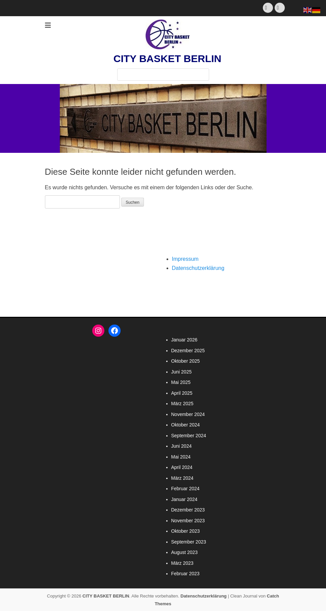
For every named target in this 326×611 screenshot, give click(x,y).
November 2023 (188, 520)
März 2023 (182, 563)
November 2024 (188, 414)
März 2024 (182, 478)
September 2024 (188, 435)
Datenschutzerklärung (198, 268)
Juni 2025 (181, 371)
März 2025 (182, 403)
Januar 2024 (184, 499)
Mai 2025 (181, 382)
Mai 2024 (181, 457)
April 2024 (182, 467)
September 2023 (188, 542)
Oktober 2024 (185, 424)
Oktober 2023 (185, 531)
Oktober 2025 (185, 361)
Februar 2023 (185, 573)
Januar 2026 (184, 339)
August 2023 (184, 552)
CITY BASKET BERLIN (167, 58)
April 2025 (182, 393)
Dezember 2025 (188, 350)
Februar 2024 (185, 488)
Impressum (185, 259)
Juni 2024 (181, 446)
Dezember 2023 (188, 509)
